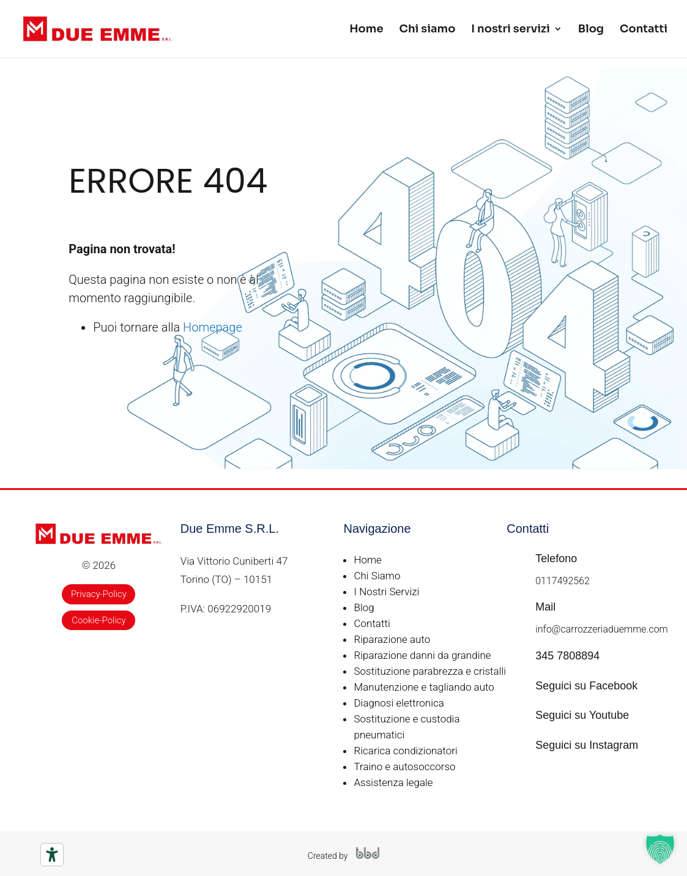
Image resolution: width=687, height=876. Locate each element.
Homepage (212, 327)
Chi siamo (427, 29)
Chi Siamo (377, 576)
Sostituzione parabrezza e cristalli (430, 671)
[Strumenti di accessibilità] (52, 854)
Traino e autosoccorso (404, 766)
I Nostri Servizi (386, 591)
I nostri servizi (510, 29)
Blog (591, 29)
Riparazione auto (392, 639)
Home (366, 29)
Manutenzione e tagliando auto (424, 687)
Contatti (643, 29)
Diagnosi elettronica (399, 703)
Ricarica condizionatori (405, 750)
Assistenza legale (393, 782)
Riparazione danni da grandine (422, 655)
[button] (660, 849)
